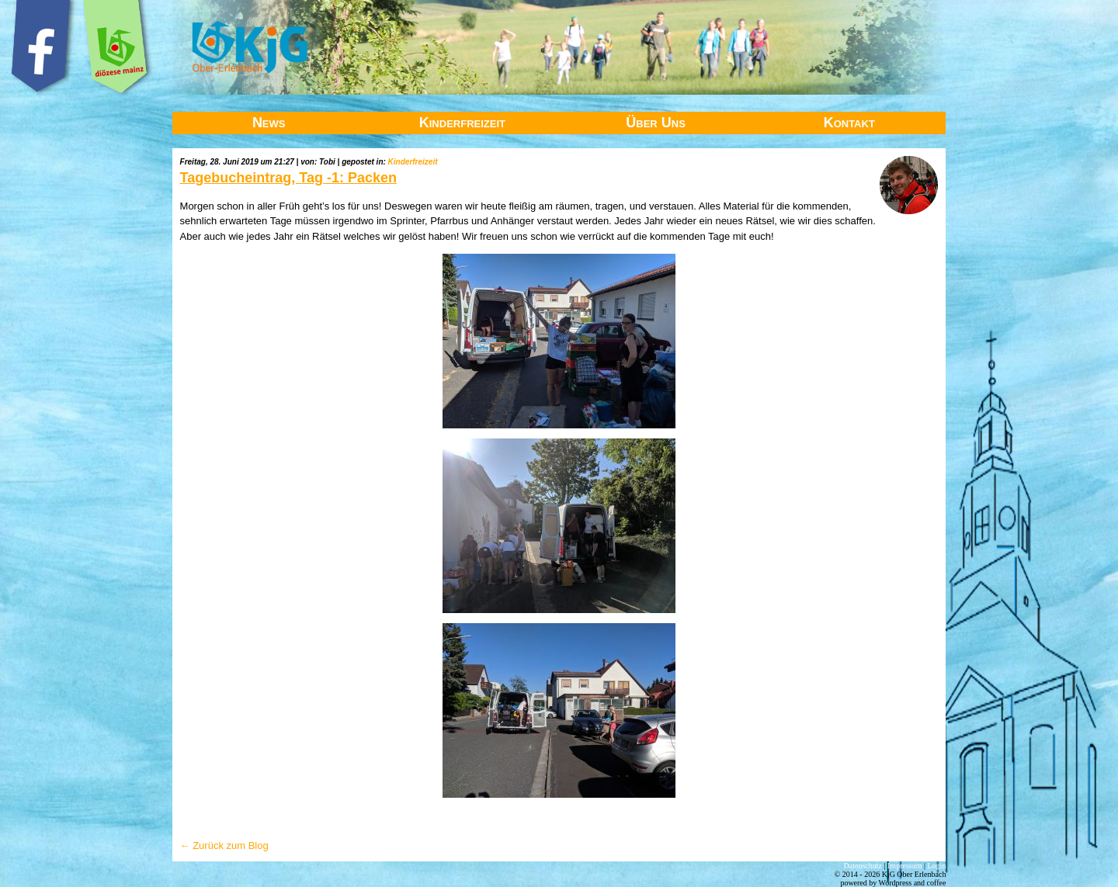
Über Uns (656, 122)
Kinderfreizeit (462, 122)
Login (937, 865)
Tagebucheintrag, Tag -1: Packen (288, 177)
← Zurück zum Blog (224, 845)
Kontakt (849, 122)
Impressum (904, 865)
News (269, 122)
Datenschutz (863, 865)
